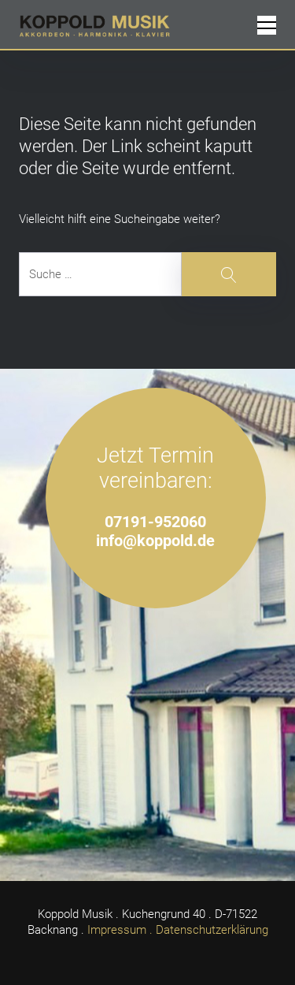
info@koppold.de (155, 541)
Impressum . (120, 930)
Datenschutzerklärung (212, 930)
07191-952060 (155, 522)
